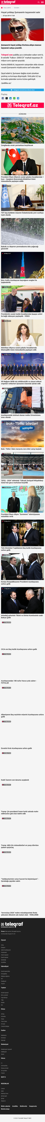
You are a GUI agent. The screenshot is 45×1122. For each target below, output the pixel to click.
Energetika (4, 973)
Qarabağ (3, 960)
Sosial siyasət (5, 992)
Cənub (3, 1088)
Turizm (3, 983)
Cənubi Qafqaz (5, 1026)
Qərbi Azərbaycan (6, 950)
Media (2, 1002)
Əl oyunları (4, 1070)
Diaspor (3, 947)
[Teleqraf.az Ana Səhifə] (8, 2)
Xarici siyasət (4, 955)
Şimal (2, 1098)
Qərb (2, 1091)
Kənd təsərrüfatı (5, 971)
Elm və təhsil (4, 995)
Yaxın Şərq (4, 1021)
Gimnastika (4, 1065)
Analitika (3, 962)
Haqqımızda (33, 1106)
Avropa (3, 1024)
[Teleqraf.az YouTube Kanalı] (22, 105)
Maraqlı (3, 1040)
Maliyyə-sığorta (5, 976)
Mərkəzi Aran (4, 1093)
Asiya (2, 1019)
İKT (2, 978)
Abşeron (3, 1101)
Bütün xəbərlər (5, 1106)
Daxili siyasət (4, 957)
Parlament (4, 952)
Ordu (2, 945)
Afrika (2, 1014)
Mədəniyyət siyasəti (6, 1049)
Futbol (3, 1073)
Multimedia (23, 1106)
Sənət (2, 1054)
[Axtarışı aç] (38, 2)
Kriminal (3, 1037)
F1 (1, 1063)
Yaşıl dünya (4, 997)
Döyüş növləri (4, 1068)
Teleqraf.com (7, 55)
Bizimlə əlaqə (5, 1109)
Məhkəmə (3, 1035)
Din (2, 1005)
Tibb (2, 1000)
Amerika (3, 1016)
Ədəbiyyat (4, 1051)
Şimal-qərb (4, 1096)
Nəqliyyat (3, 981)
